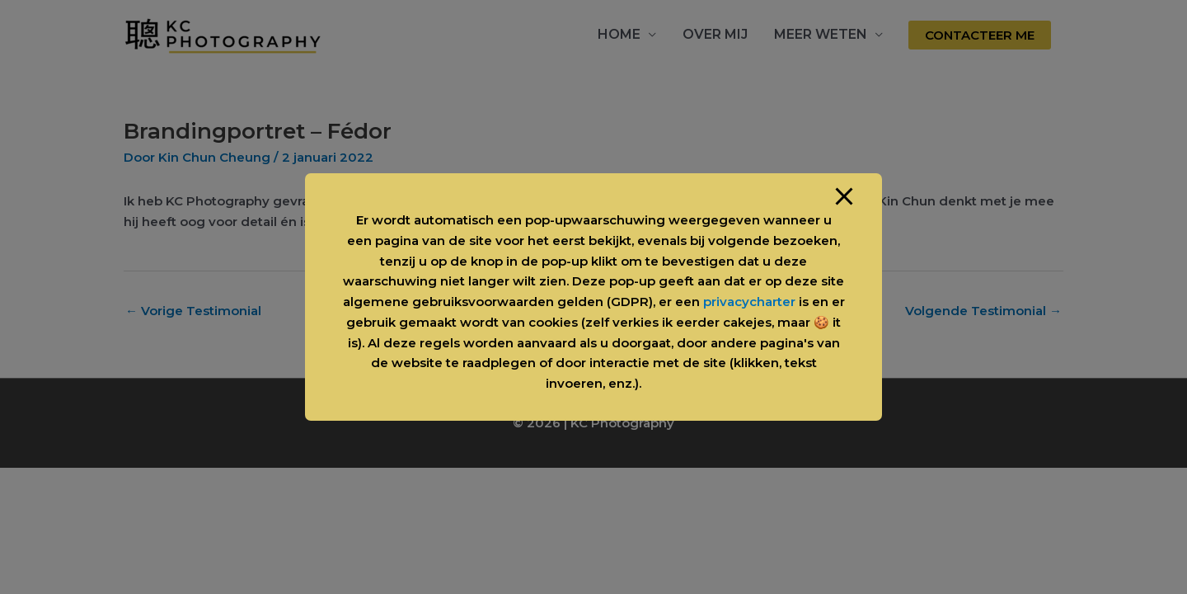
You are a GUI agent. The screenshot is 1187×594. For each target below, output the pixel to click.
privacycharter (749, 301)
